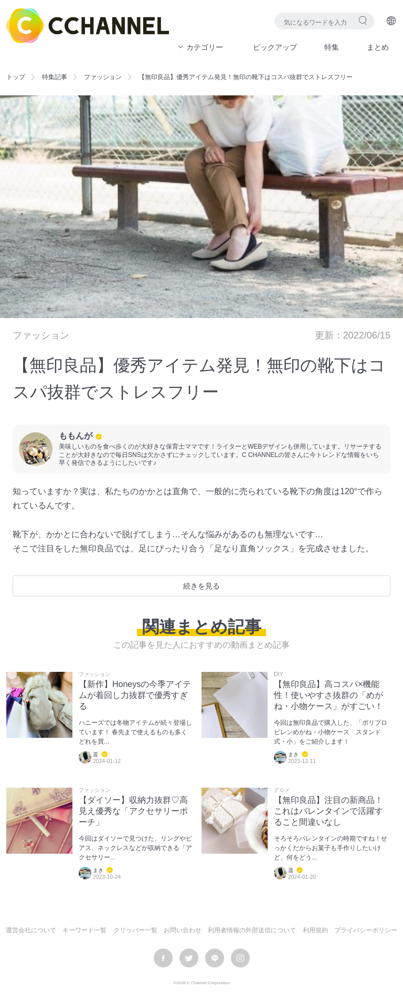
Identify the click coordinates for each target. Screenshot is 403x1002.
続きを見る (201, 586)
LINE (214, 958)
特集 (331, 47)
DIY (278, 674)
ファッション (103, 77)
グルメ (282, 790)
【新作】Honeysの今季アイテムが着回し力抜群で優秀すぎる (135, 695)
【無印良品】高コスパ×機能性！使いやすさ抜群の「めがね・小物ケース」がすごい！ (328, 695)
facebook (163, 958)
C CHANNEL (87, 25)
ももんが (75, 435)
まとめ (378, 47)
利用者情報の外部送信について (252, 930)
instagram (240, 958)
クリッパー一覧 (135, 930)
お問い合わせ (183, 930)
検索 (362, 20)
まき (293, 754)
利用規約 (315, 930)
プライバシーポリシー (365, 930)
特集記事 (54, 77)
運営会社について (31, 930)
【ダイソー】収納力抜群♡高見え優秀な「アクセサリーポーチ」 (133, 811)
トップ (15, 77)
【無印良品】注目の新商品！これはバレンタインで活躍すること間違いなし (328, 811)
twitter (188, 958)
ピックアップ (275, 47)
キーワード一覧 (84, 930)
